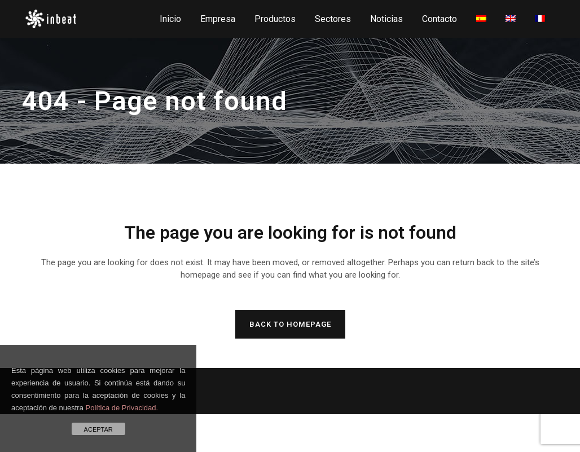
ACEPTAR (98, 429)
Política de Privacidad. (122, 407)
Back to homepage (290, 324)
